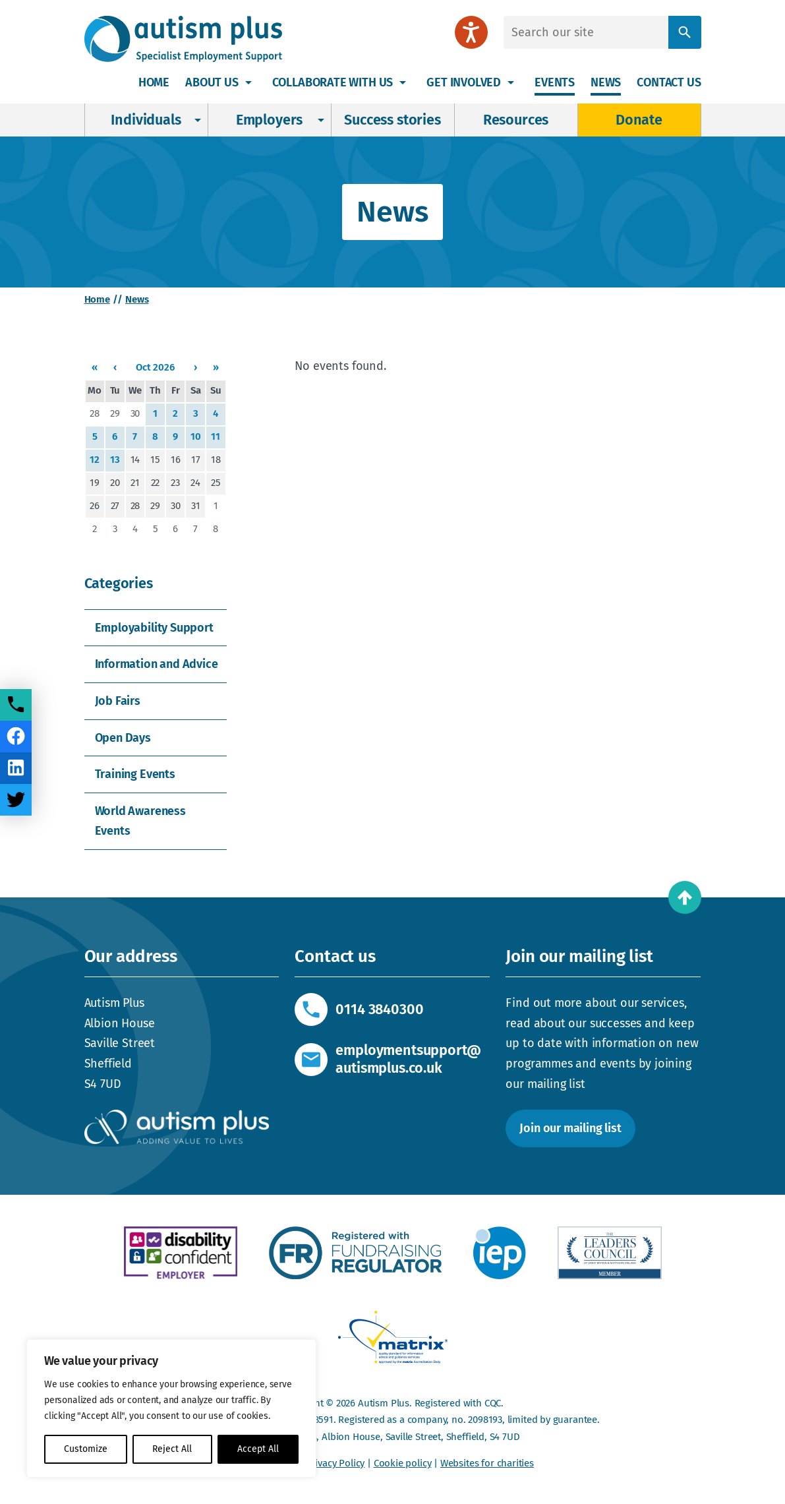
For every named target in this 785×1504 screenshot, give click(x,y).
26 (95, 506)
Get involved (463, 82)
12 (95, 460)
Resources (515, 120)
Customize (85, 1449)
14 (135, 460)
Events (555, 82)
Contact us (669, 82)
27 (115, 506)
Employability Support (154, 627)
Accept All (258, 1449)
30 (135, 413)
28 (95, 413)
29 (115, 413)
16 (176, 460)
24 (195, 483)
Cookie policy (403, 1463)
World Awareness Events (140, 821)
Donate (639, 120)
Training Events (135, 774)
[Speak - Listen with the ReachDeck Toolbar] (471, 32)
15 (155, 460)
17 (195, 460)
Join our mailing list (570, 1128)
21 (135, 483)
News (606, 82)
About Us (212, 82)
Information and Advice (156, 664)
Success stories (392, 120)
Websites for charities (487, 1463)
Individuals (146, 120)
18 (216, 460)
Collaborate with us (332, 82)
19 (95, 483)
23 (175, 483)
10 (195, 436)
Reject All (172, 1449)
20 (115, 483)
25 (216, 483)
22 (155, 483)
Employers (269, 120)
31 (195, 506)
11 (215, 436)
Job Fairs (117, 701)
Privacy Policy (335, 1463)
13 (115, 460)
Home (153, 82)
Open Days (123, 738)
